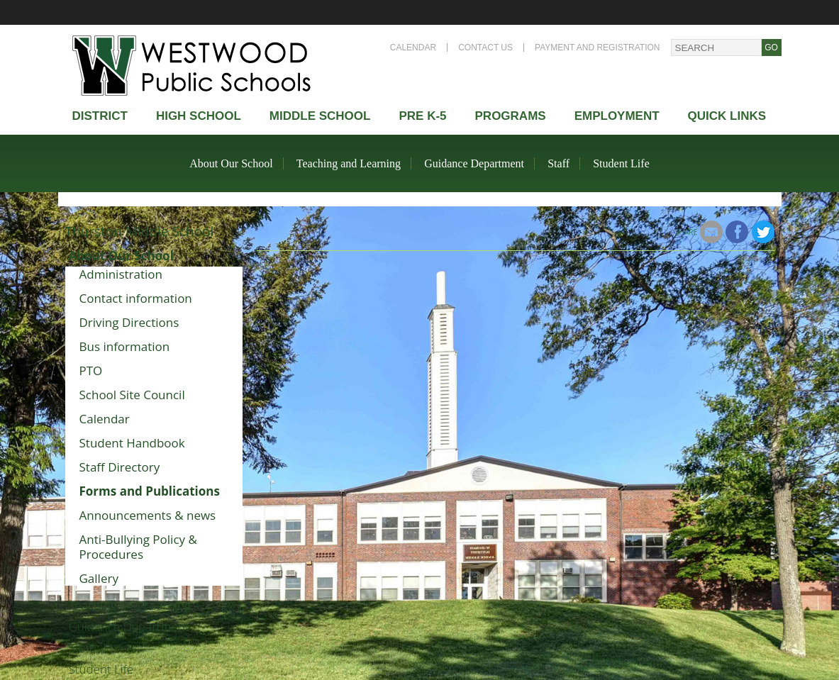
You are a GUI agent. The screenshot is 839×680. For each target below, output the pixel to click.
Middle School (320, 116)
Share (686, 232)
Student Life (621, 163)
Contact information (135, 298)
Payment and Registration (597, 47)
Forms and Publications (149, 491)
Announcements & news (147, 515)
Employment (617, 116)
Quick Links (727, 116)
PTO (91, 370)
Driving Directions (129, 322)
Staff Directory (119, 466)
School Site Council (132, 394)
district (100, 116)
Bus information (124, 346)
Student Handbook (132, 442)
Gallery (98, 578)
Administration (120, 274)
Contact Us (485, 47)
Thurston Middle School (139, 231)
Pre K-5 (422, 116)
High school (198, 116)
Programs (510, 116)
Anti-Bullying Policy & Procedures (138, 547)
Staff (558, 163)
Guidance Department (474, 163)
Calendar (413, 47)
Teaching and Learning (348, 163)
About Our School (230, 163)
